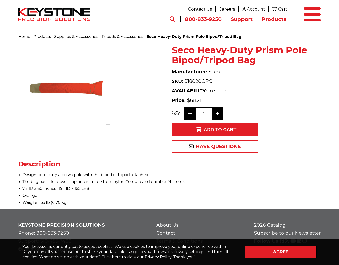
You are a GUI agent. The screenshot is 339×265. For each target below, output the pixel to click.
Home (24, 36)
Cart (282, 9)
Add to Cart (216, 129)
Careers (227, 9)
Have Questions (218, 146)
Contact (165, 233)
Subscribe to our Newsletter (287, 233)
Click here (111, 257)
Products (274, 19)
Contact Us (200, 9)
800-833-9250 (203, 19)
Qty (176, 112)
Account (256, 9)
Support (242, 19)
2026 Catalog (270, 225)
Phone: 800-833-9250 (43, 233)
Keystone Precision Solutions (61, 225)
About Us (167, 225)
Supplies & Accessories (76, 36)
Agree (280, 251)
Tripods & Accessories (122, 36)
